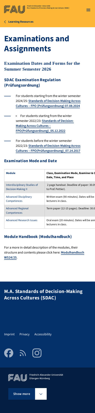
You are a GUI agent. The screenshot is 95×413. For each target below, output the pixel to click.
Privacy (24, 334)
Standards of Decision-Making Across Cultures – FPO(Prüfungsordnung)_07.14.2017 (48, 148)
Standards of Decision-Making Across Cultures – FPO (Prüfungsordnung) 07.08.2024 (48, 103)
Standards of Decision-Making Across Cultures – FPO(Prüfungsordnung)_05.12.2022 (45, 126)
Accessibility (42, 334)
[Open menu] (88, 10)
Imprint (9, 334)
